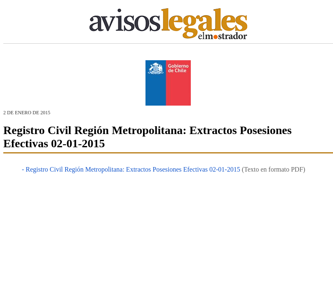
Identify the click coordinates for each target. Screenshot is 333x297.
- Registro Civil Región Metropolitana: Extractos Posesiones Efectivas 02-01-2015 (131, 169)
